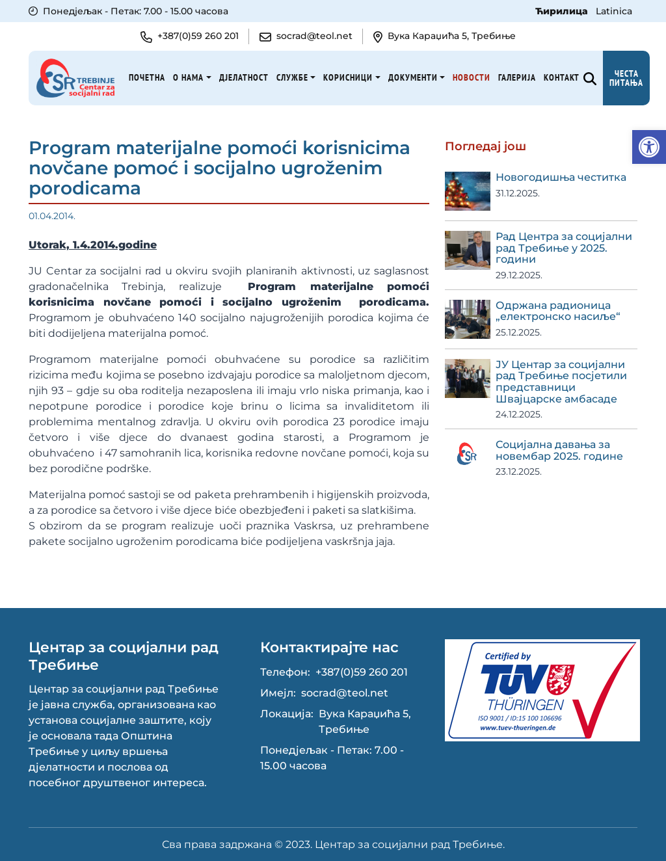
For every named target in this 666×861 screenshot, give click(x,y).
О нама (188, 77)
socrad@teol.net (344, 693)
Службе (292, 77)
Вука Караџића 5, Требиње (365, 721)
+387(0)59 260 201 (361, 672)
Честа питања (626, 78)
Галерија (517, 77)
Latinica (614, 11)
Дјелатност (244, 77)
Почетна (147, 77)
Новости (471, 77)
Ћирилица (563, 11)
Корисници (348, 77)
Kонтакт (561, 77)
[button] (649, 147)
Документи (413, 77)
